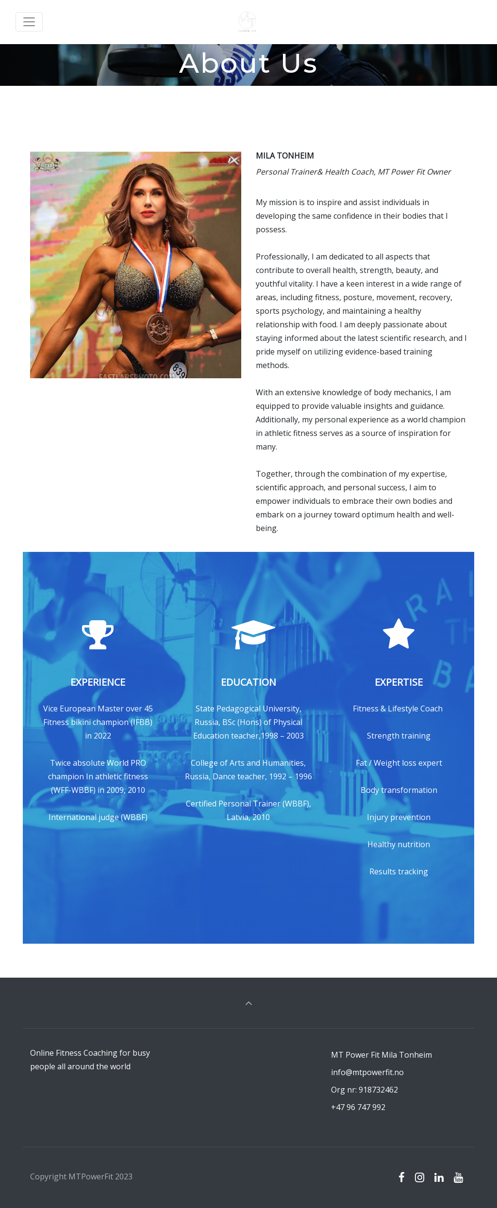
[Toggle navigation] (29, 22)
